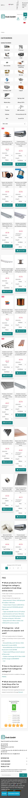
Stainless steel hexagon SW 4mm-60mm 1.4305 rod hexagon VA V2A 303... (7, 271)
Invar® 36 (21, 118)
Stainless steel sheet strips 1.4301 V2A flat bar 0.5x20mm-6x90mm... (21, 225)
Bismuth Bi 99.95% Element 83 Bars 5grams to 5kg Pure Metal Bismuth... (7, 537)
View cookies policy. (15, 789)
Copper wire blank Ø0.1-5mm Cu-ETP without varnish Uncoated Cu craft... (7, 184)
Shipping (4, 676)
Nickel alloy (7, 58)
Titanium (20, 50)
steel (21, 58)
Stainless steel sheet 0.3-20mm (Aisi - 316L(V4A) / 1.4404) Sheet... (7, 396)
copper (21, 90)
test (4, 661)
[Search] (21, 14)
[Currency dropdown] (3, 5)
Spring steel (21, 98)
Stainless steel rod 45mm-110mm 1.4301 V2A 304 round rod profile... (21, 395)
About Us (24, 4)
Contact (24, 6)
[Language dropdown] (11, 5)
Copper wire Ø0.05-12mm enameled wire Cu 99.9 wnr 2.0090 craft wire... (21, 311)
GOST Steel (7, 98)
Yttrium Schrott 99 (21, 114)
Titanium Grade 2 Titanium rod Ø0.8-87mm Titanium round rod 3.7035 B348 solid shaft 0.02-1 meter (13, 607)
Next (21, 568)
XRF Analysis (20, 110)
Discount (21, 692)
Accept (4, 793)
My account (25, 3)
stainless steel (7, 90)
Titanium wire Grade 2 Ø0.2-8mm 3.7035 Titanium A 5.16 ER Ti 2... (7, 489)
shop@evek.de (16, 753)
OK (23, 775)
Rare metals (7, 65)
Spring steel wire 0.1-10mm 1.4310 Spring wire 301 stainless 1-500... (7, 143)
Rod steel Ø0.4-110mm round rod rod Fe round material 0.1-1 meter (7, 442)
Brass (7, 75)
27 (18, 568)
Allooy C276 (21, 102)
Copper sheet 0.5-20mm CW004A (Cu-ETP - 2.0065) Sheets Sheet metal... (21, 443)
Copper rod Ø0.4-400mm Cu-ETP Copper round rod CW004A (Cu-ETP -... (21, 353)
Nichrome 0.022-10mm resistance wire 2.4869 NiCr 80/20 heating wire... (7, 312)
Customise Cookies (13, 793)
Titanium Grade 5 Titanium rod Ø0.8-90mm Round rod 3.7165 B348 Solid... (21, 537)
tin (21, 82)
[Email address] (10, 775)
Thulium (7, 110)
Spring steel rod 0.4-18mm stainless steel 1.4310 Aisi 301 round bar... (7, 225)
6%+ (7, 118)
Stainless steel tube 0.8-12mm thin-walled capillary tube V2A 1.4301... (7, 354)
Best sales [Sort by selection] (5, 123)
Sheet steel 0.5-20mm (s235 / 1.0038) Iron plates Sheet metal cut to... (20, 490)
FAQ (23, 7)
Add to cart (7, 164)
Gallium (7, 114)
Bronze (21, 75)
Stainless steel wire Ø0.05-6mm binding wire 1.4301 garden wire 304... (21, 270)
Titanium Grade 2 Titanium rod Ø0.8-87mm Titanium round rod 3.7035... (21, 144)
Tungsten (7, 82)
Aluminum (7, 50)
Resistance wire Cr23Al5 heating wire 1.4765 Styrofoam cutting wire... (21, 184)
